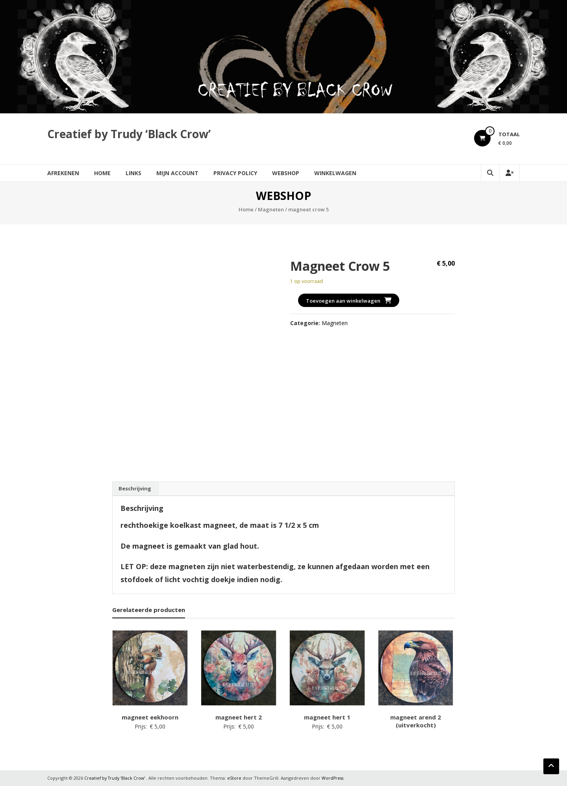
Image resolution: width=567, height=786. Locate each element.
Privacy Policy (235, 173)
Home (102, 173)
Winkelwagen (335, 173)
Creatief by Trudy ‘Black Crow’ (129, 133)
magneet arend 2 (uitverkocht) (415, 721)
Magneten (271, 209)
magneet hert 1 (327, 717)
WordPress (335, 778)
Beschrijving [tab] (135, 488)
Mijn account (177, 173)
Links (133, 173)
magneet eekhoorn (150, 717)
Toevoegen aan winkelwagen (343, 300)
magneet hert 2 (238, 717)
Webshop (285, 173)
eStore (237, 778)
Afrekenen (63, 173)
